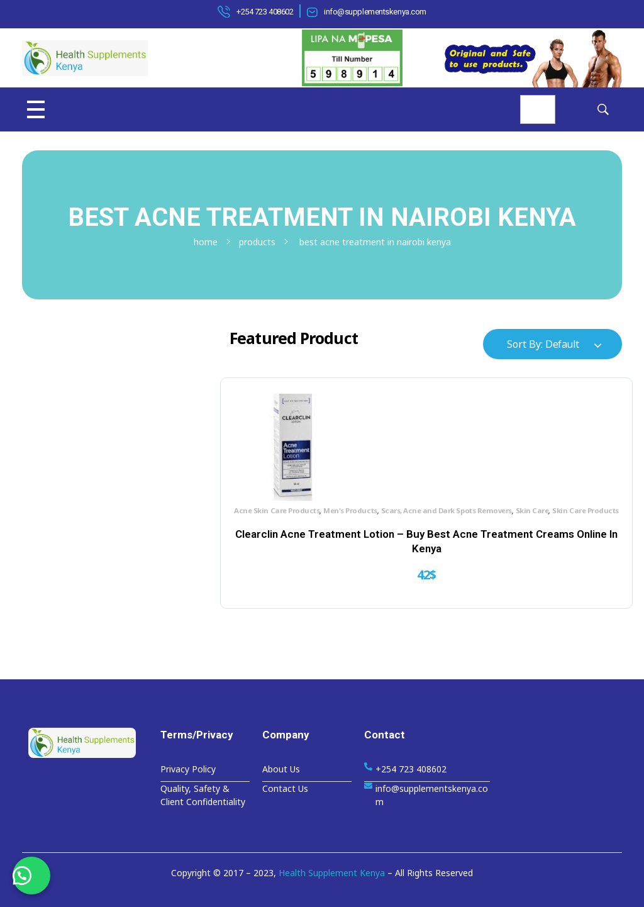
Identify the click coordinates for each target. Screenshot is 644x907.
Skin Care (348, 515)
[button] (31, 875)
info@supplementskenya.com (375, 11)
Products (257, 242)
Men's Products (343, 502)
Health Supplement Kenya (332, 873)
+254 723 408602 (264, 11)
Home (206, 242)
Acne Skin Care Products (270, 502)
